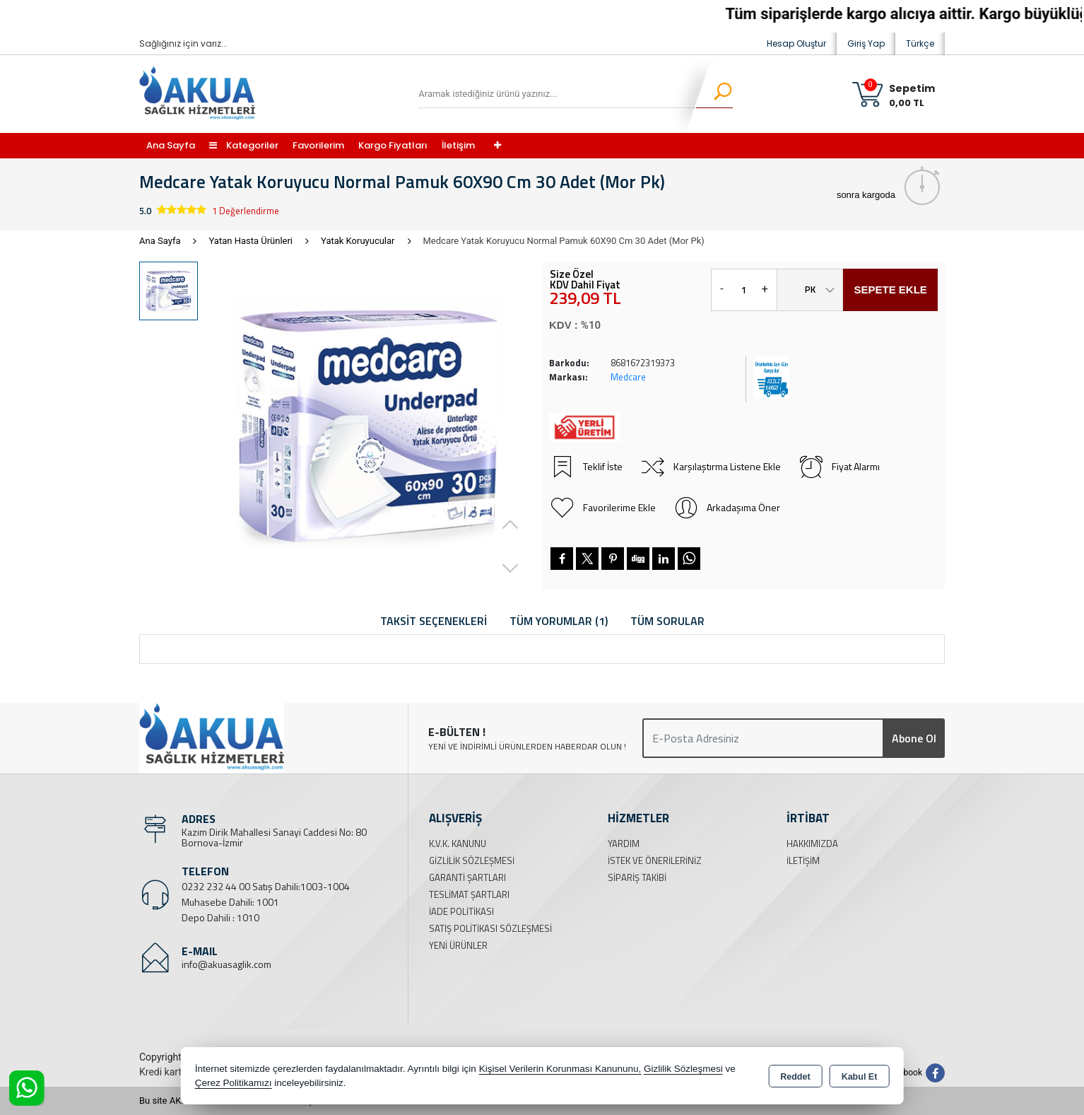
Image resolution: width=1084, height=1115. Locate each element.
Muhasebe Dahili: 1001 (230, 901)
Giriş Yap (866, 43)
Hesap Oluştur (796, 43)
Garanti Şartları (467, 877)
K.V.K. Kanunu (457, 843)
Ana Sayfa (170, 145)
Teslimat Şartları (469, 894)
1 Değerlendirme (245, 211)
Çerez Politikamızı (233, 1083)
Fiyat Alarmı (839, 466)
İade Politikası (461, 911)
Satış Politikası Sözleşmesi (490, 928)
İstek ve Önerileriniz (655, 860)
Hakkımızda (812, 843)
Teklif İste (586, 466)
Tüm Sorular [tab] (667, 620)
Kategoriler (243, 145)
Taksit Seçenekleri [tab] (433, 620)
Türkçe (920, 43)
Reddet (795, 1077)
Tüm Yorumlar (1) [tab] (558, 620)
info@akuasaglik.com (226, 964)
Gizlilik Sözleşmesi (471, 860)
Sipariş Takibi (637, 877)
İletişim (458, 145)
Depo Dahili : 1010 (220, 917)
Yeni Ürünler (458, 945)
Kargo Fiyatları (393, 145)
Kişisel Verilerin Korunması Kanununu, (560, 1068)
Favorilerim (318, 145)
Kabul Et (860, 1077)
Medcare (628, 377)
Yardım (624, 843)
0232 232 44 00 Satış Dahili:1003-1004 (266, 886)
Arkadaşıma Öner (726, 507)
